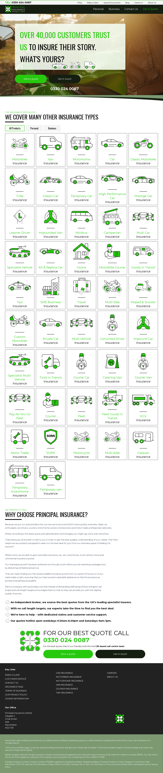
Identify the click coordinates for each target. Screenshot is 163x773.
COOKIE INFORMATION (17, 699)
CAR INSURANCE (64, 673)
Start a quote (31, 79)
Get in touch (65, 79)
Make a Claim (93, 3)
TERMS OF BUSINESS (16, 691)
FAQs (79, 3)
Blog (127, 3)
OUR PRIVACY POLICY (16, 695)
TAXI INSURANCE (64, 693)
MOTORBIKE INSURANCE (69, 677)
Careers (138, 3)
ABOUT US (112, 677)
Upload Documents (111, 3)
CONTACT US (11, 683)
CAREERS (112, 673)
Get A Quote (150, 9)
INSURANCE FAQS (14, 687)
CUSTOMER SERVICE (15, 679)
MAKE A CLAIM (12, 675)
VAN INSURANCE (64, 685)
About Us (152, 3)
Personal (98, 9)
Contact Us (131, 9)
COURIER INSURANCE (67, 689)
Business (114, 9)
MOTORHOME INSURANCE (69, 681)
